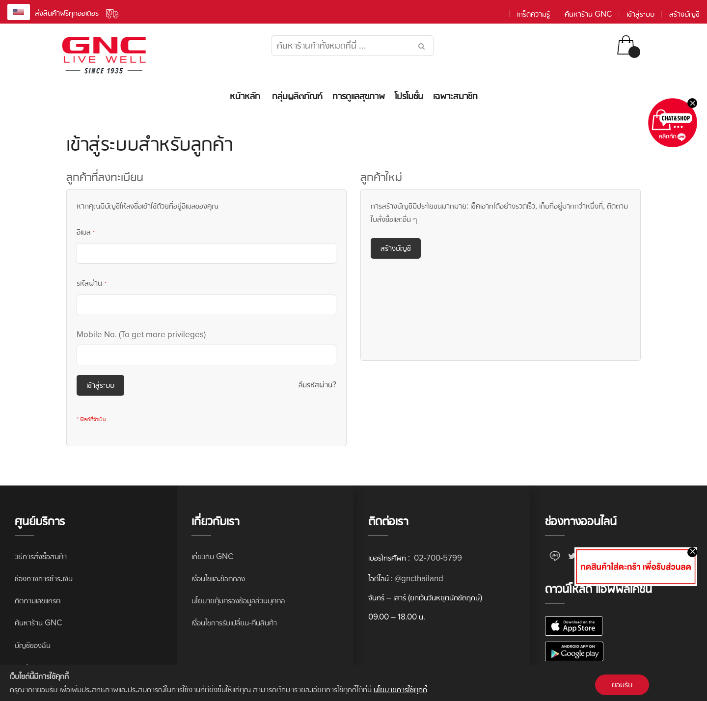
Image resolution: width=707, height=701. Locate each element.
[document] (353, 683)
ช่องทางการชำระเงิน (44, 578)
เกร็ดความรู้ (533, 14)
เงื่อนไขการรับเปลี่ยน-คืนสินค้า (234, 623)
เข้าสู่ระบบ (640, 14)
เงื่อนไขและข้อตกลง (218, 578)
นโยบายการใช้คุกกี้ (400, 689)
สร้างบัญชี (684, 14)
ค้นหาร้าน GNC (588, 14)
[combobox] (353, 45)
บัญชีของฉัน (33, 645)
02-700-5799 (437, 558)
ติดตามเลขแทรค (37, 600)
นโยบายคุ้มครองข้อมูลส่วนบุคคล (238, 600)
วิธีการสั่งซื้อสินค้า (41, 556)
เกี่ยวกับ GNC (212, 556)
